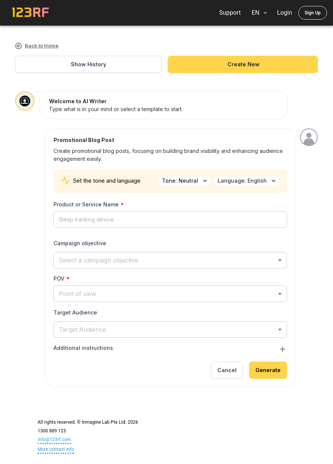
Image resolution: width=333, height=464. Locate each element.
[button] (170, 260)
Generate (268, 370)
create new (243, 64)
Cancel (227, 370)
